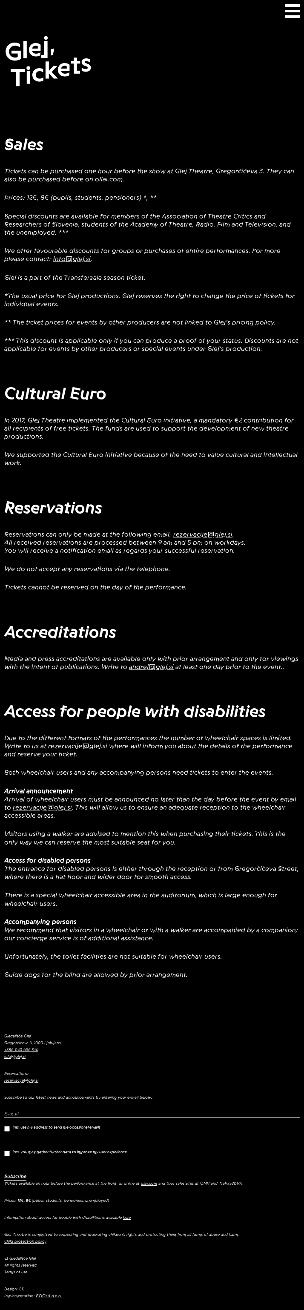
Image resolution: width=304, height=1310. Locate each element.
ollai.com (109, 179)
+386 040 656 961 (21, 1050)
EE (21, 1289)
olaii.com (149, 1183)
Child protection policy (25, 1241)
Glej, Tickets (48, 61)
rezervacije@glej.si (202, 534)
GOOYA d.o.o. (49, 1296)
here (127, 1217)
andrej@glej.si (151, 667)
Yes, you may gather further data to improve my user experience (65, 1153)
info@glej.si (72, 259)
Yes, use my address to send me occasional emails (52, 1128)
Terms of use (15, 1272)
